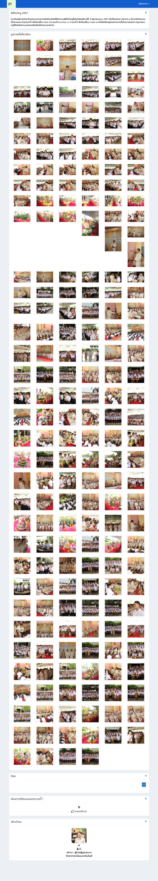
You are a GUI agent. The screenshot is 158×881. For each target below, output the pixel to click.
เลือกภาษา (144, 3)
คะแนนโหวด (79, 811)
